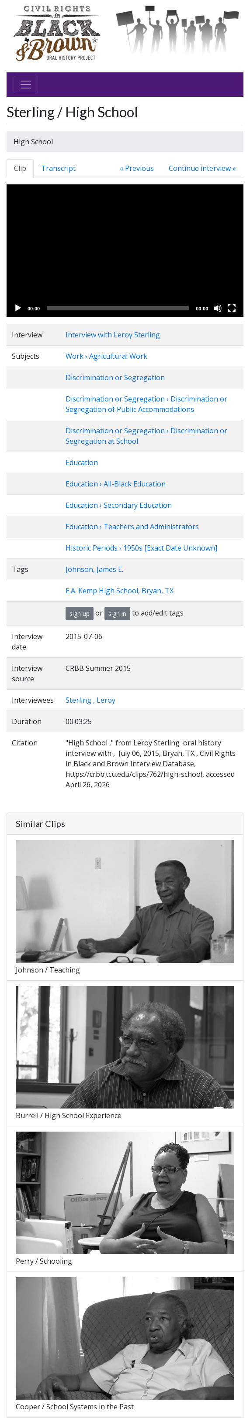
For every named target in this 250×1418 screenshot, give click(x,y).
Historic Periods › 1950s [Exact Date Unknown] (141, 548)
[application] (125, 250)
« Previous (137, 168)
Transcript (58, 168)
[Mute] (217, 308)
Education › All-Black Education (116, 484)
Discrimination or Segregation (115, 377)
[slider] (118, 308)
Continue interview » (202, 168)
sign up (79, 613)
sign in (117, 613)
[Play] (18, 308)
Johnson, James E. (94, 569)
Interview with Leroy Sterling (113, 335)
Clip (20, 168)
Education (82, 462)
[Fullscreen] (231, 308)
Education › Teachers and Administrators (132, 526)
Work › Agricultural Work (106, 356)
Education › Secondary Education (119, 505)
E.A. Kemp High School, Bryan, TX (120, 590)
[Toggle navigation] (26, 84)
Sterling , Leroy (90, 700)
